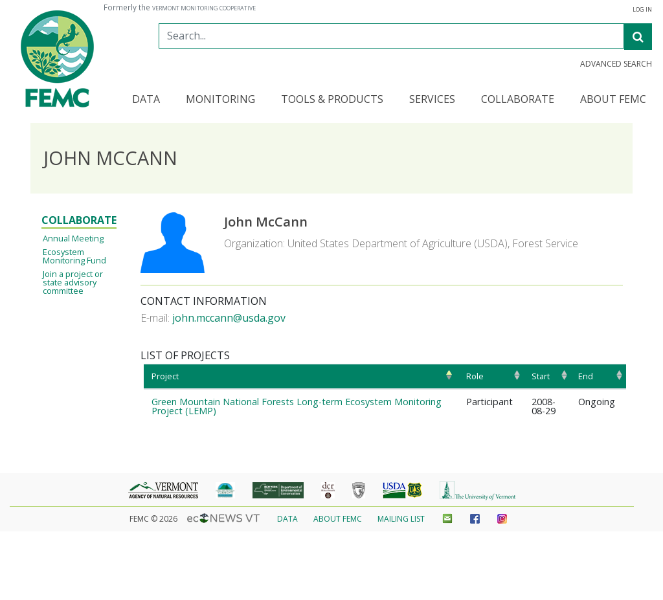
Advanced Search (616, 64)
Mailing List (401, 518)
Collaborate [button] (517, 100)
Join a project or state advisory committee (73, 282)
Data (287, 518)
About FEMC (337, 518)
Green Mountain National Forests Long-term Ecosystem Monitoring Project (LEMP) (297, 406)
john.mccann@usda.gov (229, 318)
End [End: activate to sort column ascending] (585, 376)
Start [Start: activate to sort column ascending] (541, 376)
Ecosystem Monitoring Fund (74, 256)
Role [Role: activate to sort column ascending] (475, 376)
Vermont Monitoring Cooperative (204, 8)
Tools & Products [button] (332, 100)
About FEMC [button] (613, 100)
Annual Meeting (73, 238)
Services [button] (432, 100)
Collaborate (79, 220)
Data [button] (146, 100)
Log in (642, 10)
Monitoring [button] (220, 100)
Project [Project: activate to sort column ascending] (165, 376)
